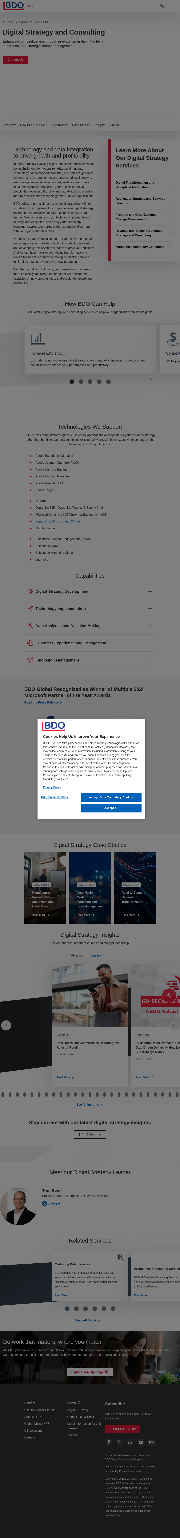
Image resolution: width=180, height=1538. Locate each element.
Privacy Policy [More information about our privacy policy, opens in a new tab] (52, 787)
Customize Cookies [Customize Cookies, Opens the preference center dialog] (54, 797)
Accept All (111, 807)
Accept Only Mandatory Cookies (111, 797)
